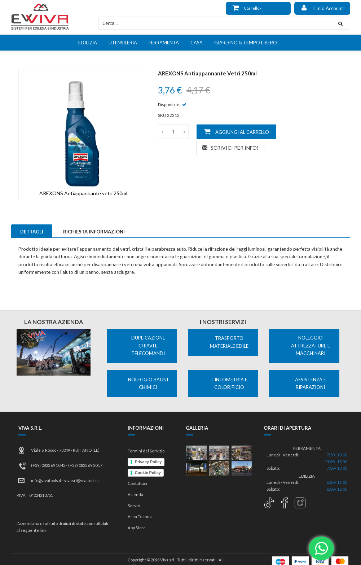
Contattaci (137, 483)
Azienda (135, 494)
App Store (137, 527)
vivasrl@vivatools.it (82, 480)
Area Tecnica (140, 516)
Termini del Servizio (146, 450)
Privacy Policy (148, 462)
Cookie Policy (148, 472)
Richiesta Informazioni (94, 232)
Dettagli (31, 232)
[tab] (31, 230)
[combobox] (214, 23)
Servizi (134, 505)
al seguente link (32, 530)
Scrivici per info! (230, 148)
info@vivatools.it (46, 480)
